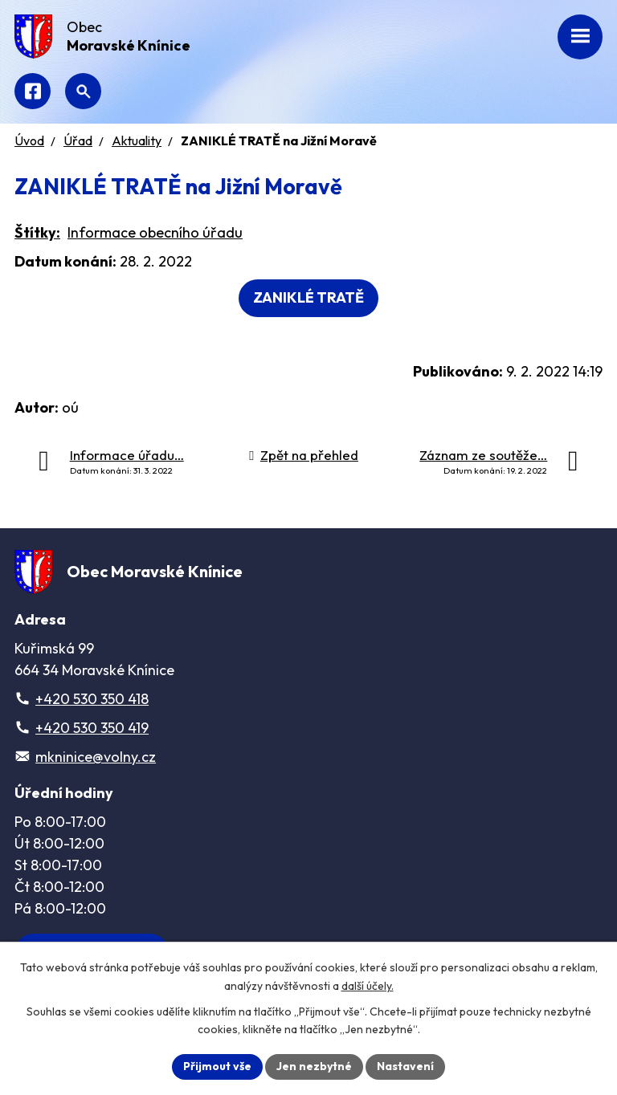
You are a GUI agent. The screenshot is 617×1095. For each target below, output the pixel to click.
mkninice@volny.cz (95, 756)
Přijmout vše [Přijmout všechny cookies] (217, 1066)
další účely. (367, 986)
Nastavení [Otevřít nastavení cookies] (405, 1066)
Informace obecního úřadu (155, 232)
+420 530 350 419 (92, 727)
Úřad (77, 140)
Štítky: (37, 232)
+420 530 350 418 (92, 699)
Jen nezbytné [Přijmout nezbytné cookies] (314, 1066)
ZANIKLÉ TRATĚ (308, 297)
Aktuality (136, 140)
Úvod (29, 140)
